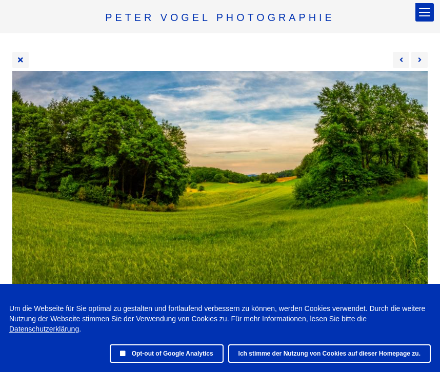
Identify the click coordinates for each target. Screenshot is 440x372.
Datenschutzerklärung (44, 329)
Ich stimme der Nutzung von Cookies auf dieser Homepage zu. (329, 353)
